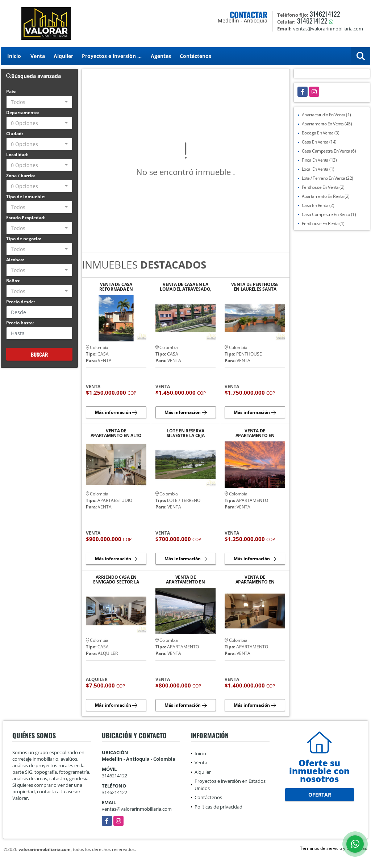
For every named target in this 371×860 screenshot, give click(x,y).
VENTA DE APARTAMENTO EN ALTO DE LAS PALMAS (116, 433)
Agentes (161, 56)
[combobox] (39, 102)
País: (11, 91)
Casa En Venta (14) (319, 142)
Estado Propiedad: (25, 218)
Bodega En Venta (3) (320, 133)
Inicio (14, 56)
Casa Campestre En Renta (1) (329, 214)
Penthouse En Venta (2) (323, 187)
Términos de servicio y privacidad (333, 848)
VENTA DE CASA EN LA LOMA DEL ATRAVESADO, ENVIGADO (185, 286)
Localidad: (17, 154)
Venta (37, 56)
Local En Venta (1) (318, 169)
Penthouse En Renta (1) (323, 223)
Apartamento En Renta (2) (326, 196)
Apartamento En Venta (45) (327, 124)
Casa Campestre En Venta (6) (329, 151)
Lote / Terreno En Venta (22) (327, 178)
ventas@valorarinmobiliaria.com (137, 809)
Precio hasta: (20, 323)
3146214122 (325, 13)
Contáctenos (195, 56)
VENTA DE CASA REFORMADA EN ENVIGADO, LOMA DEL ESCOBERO (116, 286)
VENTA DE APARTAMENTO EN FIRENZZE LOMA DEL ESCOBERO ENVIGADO (255, 579)
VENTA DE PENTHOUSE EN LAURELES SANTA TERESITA (255, 286)
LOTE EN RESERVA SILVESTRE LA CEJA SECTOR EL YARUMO (185, 433)
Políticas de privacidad (218, 806)
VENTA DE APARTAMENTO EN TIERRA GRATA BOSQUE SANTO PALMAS (185, 579)
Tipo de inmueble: (25, 197)
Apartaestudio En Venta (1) (326, 115)
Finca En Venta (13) (319, 160)
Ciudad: (14, 133)
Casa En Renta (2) (318, 205)
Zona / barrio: (20, 176)
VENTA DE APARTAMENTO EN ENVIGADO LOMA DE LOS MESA (255, 433)
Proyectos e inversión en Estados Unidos (114, 56)
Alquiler (63, 56)
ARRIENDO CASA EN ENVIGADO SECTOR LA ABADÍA (116, 579)
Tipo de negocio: (23, 239)
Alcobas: (15, 260)
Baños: (13, 281)
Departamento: (22, 112)
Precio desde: (20, 302)
